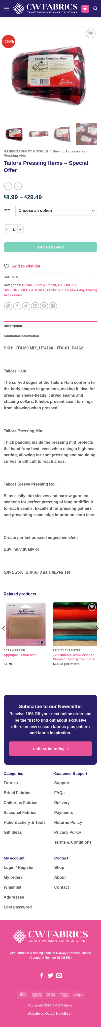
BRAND (28, 285)
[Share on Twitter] (26, 306)
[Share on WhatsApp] (8, 306)
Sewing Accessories (69, 151)
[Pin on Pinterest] (44, 306)
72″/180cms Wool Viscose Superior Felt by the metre (74, 657)
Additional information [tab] (21, 336)
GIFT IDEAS (67, 285)
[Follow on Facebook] (42, 976)
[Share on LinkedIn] (53, 306)
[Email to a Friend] (35, 306)
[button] (7, 8)
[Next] (97, 638)
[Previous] (4, 638)
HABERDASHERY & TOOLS (26, 151)
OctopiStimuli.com (59, 1013)
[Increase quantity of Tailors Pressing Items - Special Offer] (21, 229)
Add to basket (50, 247)
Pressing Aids (15, 155)
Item (7, 210)
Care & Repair (45, 285)
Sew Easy (77, 290)
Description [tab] (13, 326)
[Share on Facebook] (17, 306)
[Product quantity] (14, 229)
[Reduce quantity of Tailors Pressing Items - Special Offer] (7, 229)
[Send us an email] (59, 976)
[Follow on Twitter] (50, 976)
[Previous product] (18, 186)
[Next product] (8, 186)
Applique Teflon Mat (20, 655)
